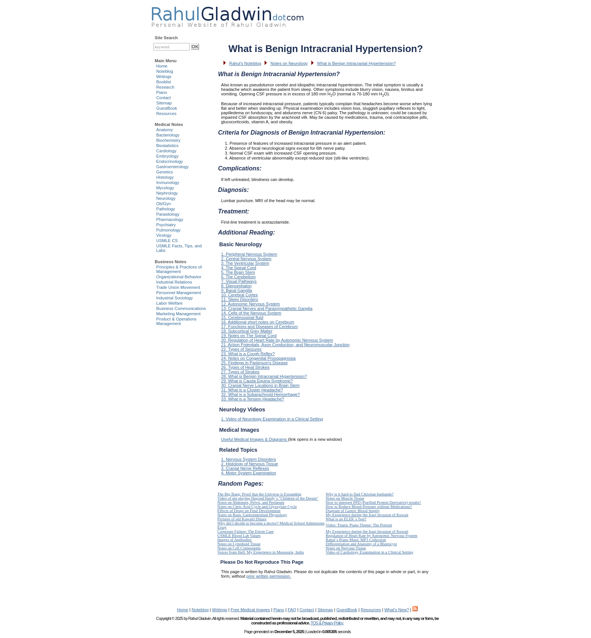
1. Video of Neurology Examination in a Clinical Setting (272, 419)
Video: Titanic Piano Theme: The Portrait (359, 525)
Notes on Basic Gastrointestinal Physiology (252, 515)
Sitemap (164, 103)
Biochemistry (168, 140)
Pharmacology (170, 219)
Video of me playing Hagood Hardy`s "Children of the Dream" (267, 498)
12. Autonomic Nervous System (250, 304)
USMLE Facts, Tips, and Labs (179, 248)
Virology (163, 235)
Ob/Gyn (163, 203)
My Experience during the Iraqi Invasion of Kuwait (367, 515)
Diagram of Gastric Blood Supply (353, 511)
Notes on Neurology (289, 63)
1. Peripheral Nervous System (249, 254)
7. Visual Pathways (239, 281)
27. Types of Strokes (240, 372)
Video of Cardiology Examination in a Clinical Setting (369, 552)
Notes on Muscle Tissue (345, 498)
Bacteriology (168, 135)
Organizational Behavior (178, 277)
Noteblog (164, 71)
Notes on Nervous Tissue (346, 548)
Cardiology (166, 151)
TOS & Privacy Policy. (327, 623)
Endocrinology (169, 161)
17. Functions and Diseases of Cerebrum (259, 326)
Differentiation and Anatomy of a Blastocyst (361, 544)
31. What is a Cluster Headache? (252, 390)
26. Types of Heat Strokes (245, 367)
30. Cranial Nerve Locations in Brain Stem (260, 385)
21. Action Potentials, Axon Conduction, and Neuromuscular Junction (285, 344)
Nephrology (167, 193)
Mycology (165, 188)
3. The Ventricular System (245, 263)
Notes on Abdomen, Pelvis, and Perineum (251, 502)
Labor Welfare (169, 303)
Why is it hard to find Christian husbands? (359, 494)
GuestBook (166, 108)
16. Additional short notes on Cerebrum (257, 322)
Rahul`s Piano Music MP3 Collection (356, 540)
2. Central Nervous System (246, 258)
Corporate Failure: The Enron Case (245, 531)
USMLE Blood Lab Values (239, 536)
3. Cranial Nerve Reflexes (245, 468)
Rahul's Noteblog (245, 63)
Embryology (167, 156)
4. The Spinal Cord (238, 267)
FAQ (292, 609)
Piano (161, 92)
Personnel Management (178, 292)
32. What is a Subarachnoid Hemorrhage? (260, 394)
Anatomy (164, 129)
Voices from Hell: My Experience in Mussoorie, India (260, 552)
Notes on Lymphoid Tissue (239, 544)
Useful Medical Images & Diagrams (254, 439)
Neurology (166, 198)
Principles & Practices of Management (179, 269)
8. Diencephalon (236, 286)
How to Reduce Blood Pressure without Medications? (369, 507)
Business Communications (181, 308)
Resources (166, 113)
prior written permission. (269, 576)
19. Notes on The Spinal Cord (249, 335)
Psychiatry (166, 224)
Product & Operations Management (176, 321)
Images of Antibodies (234, 540)
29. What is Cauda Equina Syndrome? (257, 381)
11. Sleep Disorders (239, 299)
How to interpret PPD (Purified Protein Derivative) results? (373, 502)
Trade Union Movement (178, 287)
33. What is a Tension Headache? (252, 399)
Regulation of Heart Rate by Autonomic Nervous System (371, 536)
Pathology (165, 209)
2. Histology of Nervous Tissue (249, 464)
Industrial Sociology (174, 298)
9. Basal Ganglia (236, 290)
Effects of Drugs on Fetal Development (249, 511)
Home (162, 66)
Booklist (163, 82)
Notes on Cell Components (239, 548)
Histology (165, 177)
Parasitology (168, 214)
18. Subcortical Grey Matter (247, 331)
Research (165, 87)
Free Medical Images (250, 609)
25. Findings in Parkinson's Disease (254, 362)
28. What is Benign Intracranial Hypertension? (264, 376)
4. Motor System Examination (248, 473)
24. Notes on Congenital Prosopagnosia (258, 358)
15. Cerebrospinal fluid (242, 317)
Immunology (167, 182)
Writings (163, 76)
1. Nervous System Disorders (248, 459)
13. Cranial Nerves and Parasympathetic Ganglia (267, 308)
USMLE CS (167, 240)
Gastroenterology (172, 166)
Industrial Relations (174, 282)
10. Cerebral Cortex (239, 295)
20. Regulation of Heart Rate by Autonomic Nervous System (277, 340)
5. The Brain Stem (238, 272)
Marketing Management (178, 313)
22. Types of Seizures (241, 349)
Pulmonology (168, 230)
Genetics (164, 172)
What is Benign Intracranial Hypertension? (356, 63)
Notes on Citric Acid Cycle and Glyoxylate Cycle (257, 507)
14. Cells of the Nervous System (251, 313)
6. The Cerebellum (238, 277)
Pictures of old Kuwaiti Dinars (241, 519)
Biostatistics (167, 145)
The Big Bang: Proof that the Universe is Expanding (259, 494)
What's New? (396, 609)
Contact (163, 97)
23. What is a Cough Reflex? (248, 353)
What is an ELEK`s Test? (346, 519)
